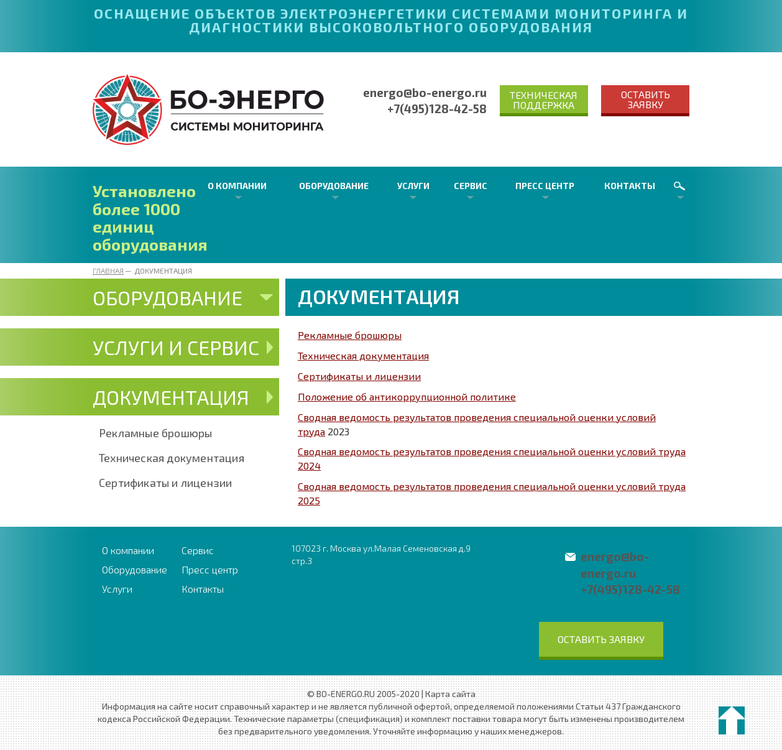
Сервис (470, 185)
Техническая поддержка (543, 100)
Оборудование (334, 185)
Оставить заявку (645, 99)
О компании (237, 185)
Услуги (413, 185)
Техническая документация (171, 458)
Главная (108, 270)
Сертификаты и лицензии (165, 482)
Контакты (629, 185)
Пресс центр (544, 185)
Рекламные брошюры (155, 433)
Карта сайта (450, 693)
